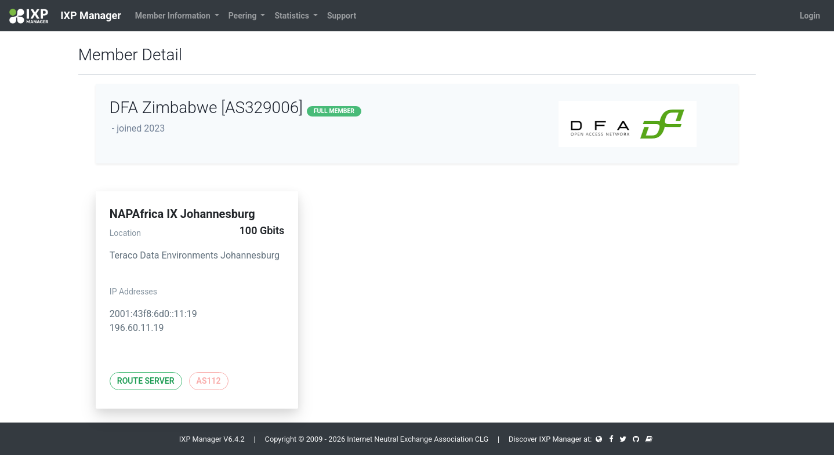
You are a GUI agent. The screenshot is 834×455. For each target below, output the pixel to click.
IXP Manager (65, 16)
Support (341, 15)
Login (810, 15)
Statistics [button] (292, 15)
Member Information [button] (173, 15)
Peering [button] (244, 15)
